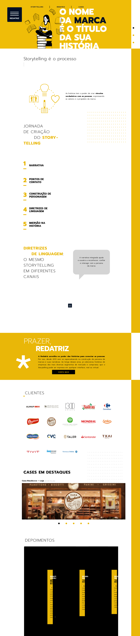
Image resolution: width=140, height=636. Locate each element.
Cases (81, 7)
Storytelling (37, 7)
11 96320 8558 (101, 618)
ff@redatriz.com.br (104, 616)
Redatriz (61, 7)
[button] (133, 28)
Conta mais (63, 372)
